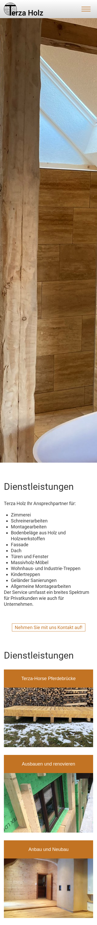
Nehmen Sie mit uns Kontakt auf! (49, 627)
